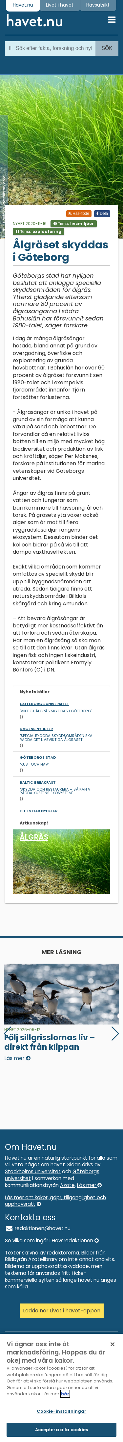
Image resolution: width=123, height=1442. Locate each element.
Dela (102, 213)
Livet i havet (59, 5)
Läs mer (89, 1185)
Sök (107, 48)
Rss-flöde (79, 213)
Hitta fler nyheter (38, 810)
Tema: (73, 223)
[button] (115, 1033)
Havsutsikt (98, 5)
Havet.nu (23, 5)
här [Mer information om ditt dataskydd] (65, 1395)
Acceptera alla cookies (61, 1431)
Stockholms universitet (33, 1171)
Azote (67, 1185)
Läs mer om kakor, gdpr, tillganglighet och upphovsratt (55, 1201)
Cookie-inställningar (62, 1412)
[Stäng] (112, 1345)
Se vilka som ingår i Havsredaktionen (52, 1240)
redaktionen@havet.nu (38, 1228)
